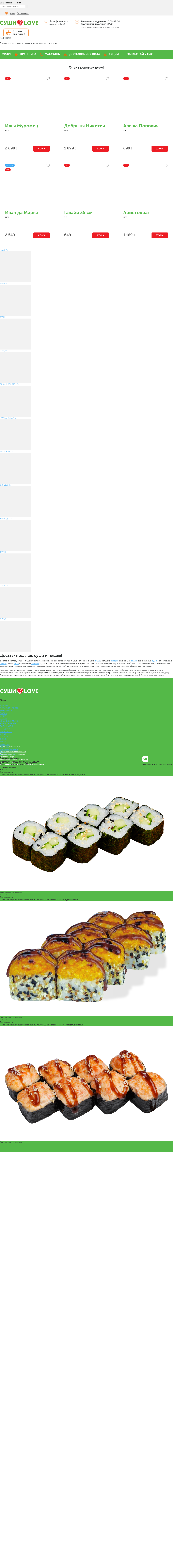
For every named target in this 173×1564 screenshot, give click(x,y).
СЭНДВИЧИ (6, 729)
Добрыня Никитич (84, 126)
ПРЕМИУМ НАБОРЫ (9, 708)
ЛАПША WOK (6, 726)
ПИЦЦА (3, 718)
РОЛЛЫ (3, 713)
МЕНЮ (6, 54)
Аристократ (136, 212)
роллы (134, 661)
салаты (3, 663)
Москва (17, 3)
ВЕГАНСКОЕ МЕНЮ (9, 721)
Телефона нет (58, 21)
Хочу (41, 148)
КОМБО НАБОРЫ (8, 724)
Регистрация (23, 13)
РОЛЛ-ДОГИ (6, 731)
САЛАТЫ (4, 736)
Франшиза (5, 744)
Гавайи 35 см (78, 212)
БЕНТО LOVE (6, 711)
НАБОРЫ (4, 705)
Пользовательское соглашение (12, 754)
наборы (114, 661)
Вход (12, 13)
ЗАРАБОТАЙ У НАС (140, 54)
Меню (3, 742)
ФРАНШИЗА (28, 54)
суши (154, 661)
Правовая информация (9, 757)
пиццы (97, 661)
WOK (16, 663)
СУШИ (3, 716)
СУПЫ (3, 734)
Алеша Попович (140, 126)
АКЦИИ (114, 54)
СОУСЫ (3, 739)
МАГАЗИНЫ (53, 54)
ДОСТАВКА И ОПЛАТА (84, 54)
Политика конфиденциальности (13, 752)
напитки (35, 663)
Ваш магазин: (6, 3)
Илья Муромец (21, 126)
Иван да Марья (21, 212)
